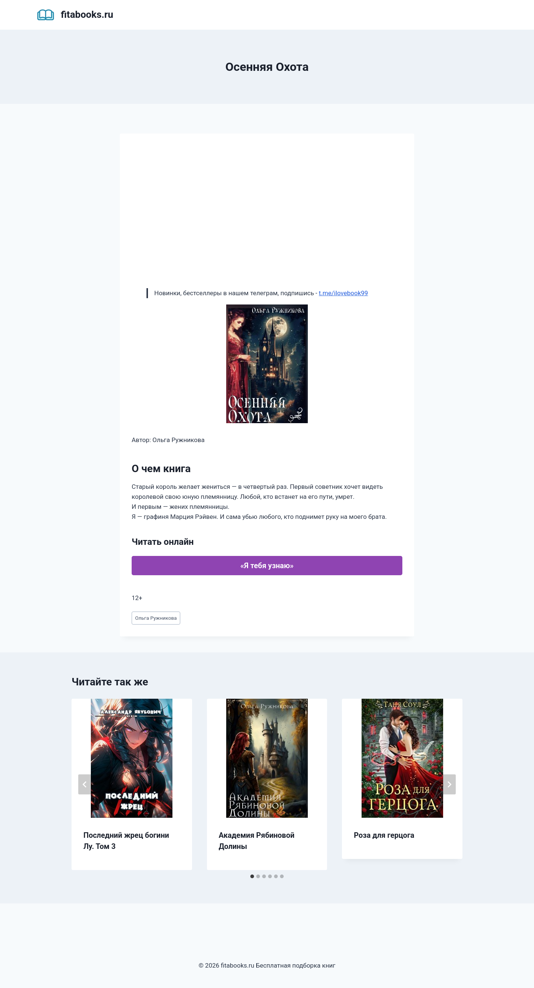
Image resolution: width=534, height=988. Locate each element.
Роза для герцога (384, 835)
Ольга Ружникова (156, 618)
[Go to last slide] (85, 784)
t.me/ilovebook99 (343, 293)
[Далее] (449, 784)
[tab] (252, 876)
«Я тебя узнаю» (266, 565)
